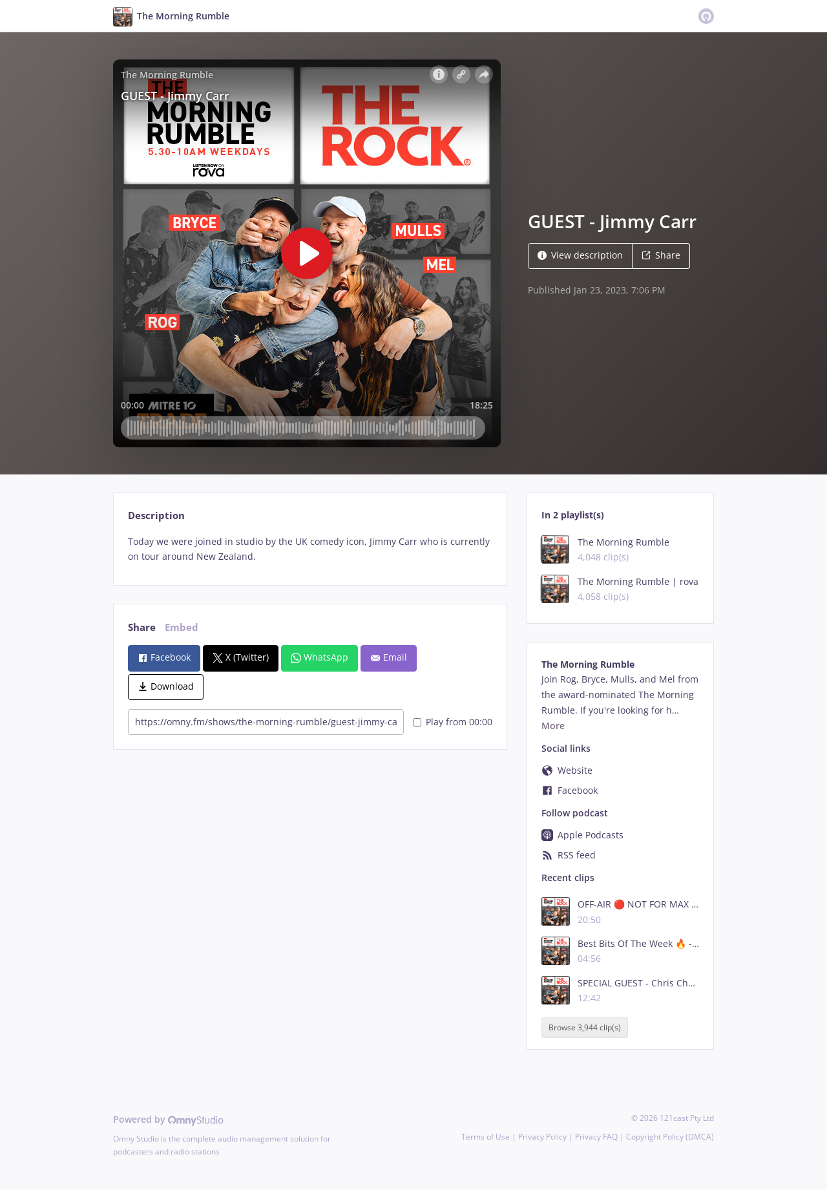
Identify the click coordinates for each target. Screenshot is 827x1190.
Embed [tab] (181, 627)
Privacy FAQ (596, 1136)
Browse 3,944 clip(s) (585, 1027)
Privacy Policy (542, 1136)
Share (661, 255)
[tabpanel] (310, 549)
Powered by (168, 1119)
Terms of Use (485, 1136)
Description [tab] (156, 515)
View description (580, 255)
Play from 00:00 (452, 722)
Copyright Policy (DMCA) (670, 1136)
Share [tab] (142, 627)
